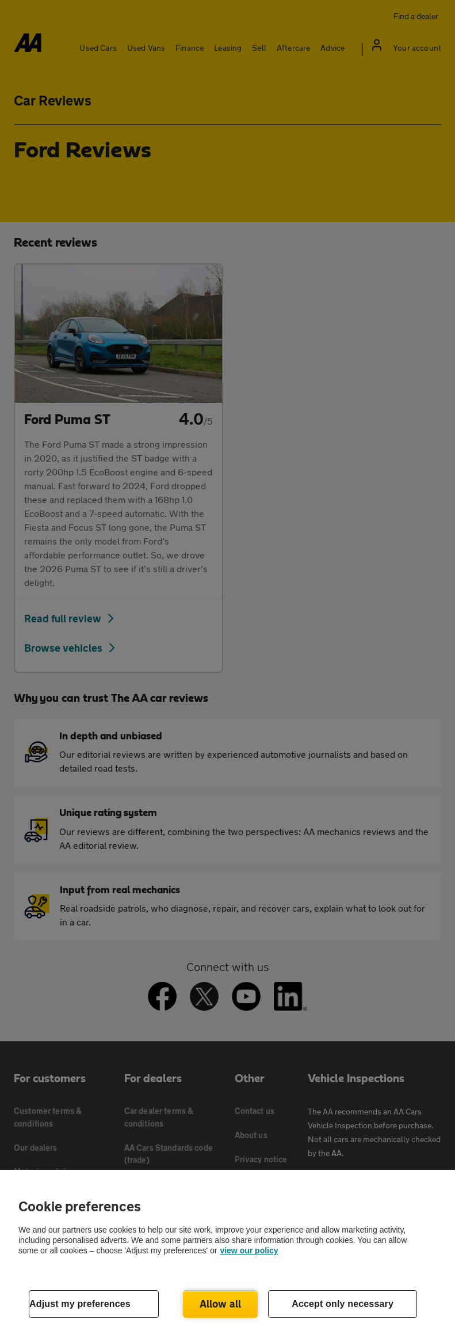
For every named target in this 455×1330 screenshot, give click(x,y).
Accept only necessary (342, 1304)
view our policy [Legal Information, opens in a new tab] (249, 1250)
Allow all (221, 1303)
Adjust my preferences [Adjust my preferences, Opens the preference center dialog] (80, 1304)
